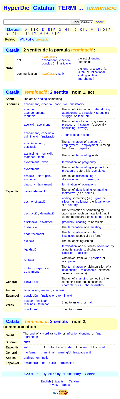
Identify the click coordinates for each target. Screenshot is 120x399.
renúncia (29, 116)
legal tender (103, 201)
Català (12, 49)
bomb (88, 193)
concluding (72, 134)
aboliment (43, 124)
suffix (81, 72)
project (99, 167)
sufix (61, 73)
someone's (95, 141)
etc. (88, 116)
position (96, 258)
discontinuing (84, 175)
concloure (30, 309)
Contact (90, 374)
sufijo (52, 362)
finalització (64, 63)
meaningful (63, 352)
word (99, 68)
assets (78, 249)
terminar (43, 304)
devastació (47, 213)
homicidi (46, 153)
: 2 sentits (46, 92)
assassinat (31, 153)
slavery (82, 128)
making (102, 189)
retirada (29, 259)
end (85, 68)
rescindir (29, 304)
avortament (31, 162)
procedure (68, 170)
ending (95, 58)
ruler (93, 232)
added (69, 347)
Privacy (53, 384)
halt (90, 302)
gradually (68, 222)
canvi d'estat (32, 281)
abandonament (34, 112)
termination (75, 141)
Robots (66, 384)
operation (103, 246)
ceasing (81, 222)
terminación (66, 295)
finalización (48, 295)
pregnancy (89, 162)
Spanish (59, 381)
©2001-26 (31, 374)
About (100, 22)
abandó (29, 109)
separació (42, 268)
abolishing (82, 121)
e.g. (91, 198)
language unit (82, 352)
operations (89, 184)
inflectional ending (91, 73)
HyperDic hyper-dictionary (61, 374)
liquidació (30, 249)
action (85, 134)
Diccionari (13, 29)
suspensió (30, 179)
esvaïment (47, 222)
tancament (45, 184)
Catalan (44, 7)
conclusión (31, 295)
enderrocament (34, 234)
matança (29, 157)
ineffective (68, 193)
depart (83, 148)
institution (84, 124)
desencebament (34, 191)
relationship (69, 270)
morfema (29, 352)
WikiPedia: (34, 39)
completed (99, 170)
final (95, 75)
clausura (29, 184)
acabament (49, 60)
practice (67, 124)
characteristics (71, 285)
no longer (82, 201)
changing (82, 278)
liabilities (67, 252)
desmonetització (34, 201)
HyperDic (16, 7)
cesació (29, 175)
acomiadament (33, 143)
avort (45, 162)
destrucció (30, 213)
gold (98, 198)
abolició (29, 124)
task (81, 116)
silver (65, 201)
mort (41, 157)
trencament (31, 271)
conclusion (60, 290)
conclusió (48, 63)
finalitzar (41, 300)
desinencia (31, 362)
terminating (83, 155)
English (46, 381)
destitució (30, 146)
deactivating (84, 189)
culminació (31, 136)
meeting (95, 227)
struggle (87, 112)
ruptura (28, 268)
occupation (69, 261)
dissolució (30, 227)
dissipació (30, 222)
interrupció (44, 175)
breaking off (92, 179)
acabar (28, 300)
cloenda (64, 60)
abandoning (102, 109)
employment (70, 145)
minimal (49, 352)
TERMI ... (70, 7)
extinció (29, 241)
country (72, 204)
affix (51, 347)
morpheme (85, 78)
